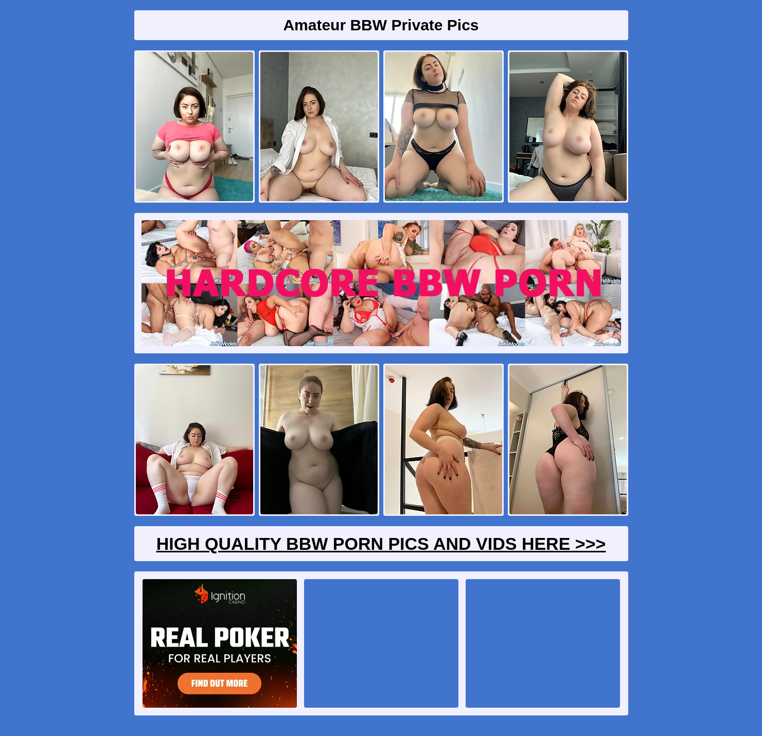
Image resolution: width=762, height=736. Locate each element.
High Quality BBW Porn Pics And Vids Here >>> (381, 543)
